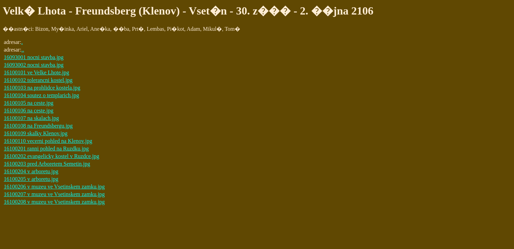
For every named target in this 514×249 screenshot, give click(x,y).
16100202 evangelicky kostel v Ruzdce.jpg (51, 156)
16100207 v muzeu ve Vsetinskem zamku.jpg (54, 194)
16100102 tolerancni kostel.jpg (38, 80)
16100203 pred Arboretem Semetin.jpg (47, 164)
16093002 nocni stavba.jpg (34, 65)
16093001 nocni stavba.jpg (34, 57)
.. (22, 50)
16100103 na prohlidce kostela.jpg (42, 88)
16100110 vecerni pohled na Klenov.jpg (48, 141)
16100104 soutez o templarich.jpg (41, 95)
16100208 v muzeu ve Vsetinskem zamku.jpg (54, 202)
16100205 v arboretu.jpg (31, 179)
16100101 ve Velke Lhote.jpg (36, 72)
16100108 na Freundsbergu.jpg (38, 126)
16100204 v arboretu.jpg (31, 171)
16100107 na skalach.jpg (31, 118)
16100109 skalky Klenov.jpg (35, 133)
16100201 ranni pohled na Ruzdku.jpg (46, 148)
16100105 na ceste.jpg (29, 103)
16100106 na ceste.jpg (29, 110)
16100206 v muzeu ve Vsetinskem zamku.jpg (54, 187)
